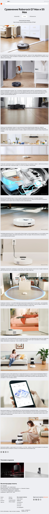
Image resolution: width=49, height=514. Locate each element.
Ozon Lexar (19, 505)
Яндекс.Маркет (20, 498)
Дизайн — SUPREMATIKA (26, 510)
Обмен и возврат (12, 501)
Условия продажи (12, 499)
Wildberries (19, 500)
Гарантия (2, 502)
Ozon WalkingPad (20, 507)
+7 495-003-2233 (4, 490)
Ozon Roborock (20, 502)
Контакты (2, 500)
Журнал (2, 497)
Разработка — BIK (25, 511)
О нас (2, 498)
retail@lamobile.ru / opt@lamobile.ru (13, 490)
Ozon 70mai (19, 503)
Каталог (1, 3)
